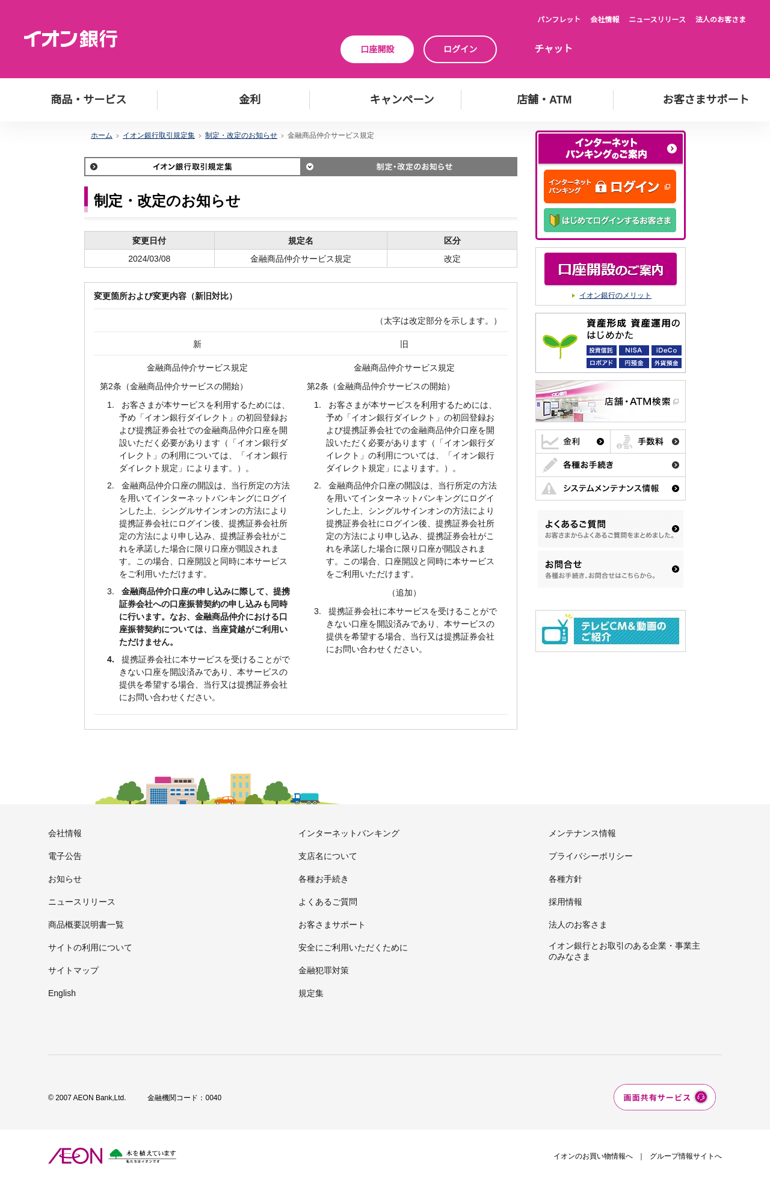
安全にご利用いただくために (353, 947)
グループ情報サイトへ (686, 1156)
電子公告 (65, 856)
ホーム (101, 135)
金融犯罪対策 (323, 970)
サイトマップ (73, 970)
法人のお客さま (720, 20)
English (62, 993)
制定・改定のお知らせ (241, 135)
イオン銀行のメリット (615, 295)
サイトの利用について (90, 947)
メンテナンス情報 (582, 833)
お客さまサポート (332, 924)
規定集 (311, 993)
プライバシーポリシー (591, 856)
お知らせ (65, 879)
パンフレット (559, 20)
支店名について (327, 856)
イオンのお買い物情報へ (593, 1156)
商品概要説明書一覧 (86, 924)
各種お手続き (323, 879)
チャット (553, 49)
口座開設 (377, 49)
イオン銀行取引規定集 (159, 135)
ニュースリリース (657, 20)
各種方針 (565, 879)
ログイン (460, 49)
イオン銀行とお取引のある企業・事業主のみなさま (624, 951)
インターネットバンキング (348, 833)
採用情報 (565, 902)
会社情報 (604, 20)
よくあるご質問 (327, 902)
